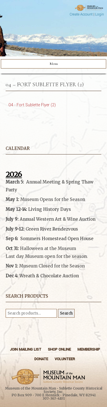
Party (11, 190)
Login (99, 14)
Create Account (81, 14)
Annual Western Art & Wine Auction (57, 219)
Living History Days (49, 209)
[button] (53, 262)
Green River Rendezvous (52, 229)
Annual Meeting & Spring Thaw (59, 182)
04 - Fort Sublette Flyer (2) (32, 105)
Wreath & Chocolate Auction (49, 275)
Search (66, 313)
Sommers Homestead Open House (56, 238)
